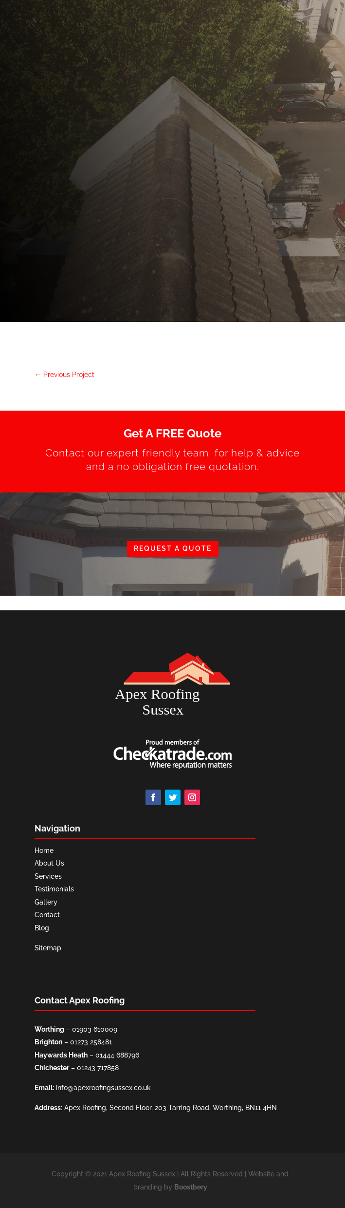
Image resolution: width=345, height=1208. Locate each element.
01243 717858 (98, 1068)
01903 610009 (94, 1029)
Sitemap (48, 948)
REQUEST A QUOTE (173, 548)
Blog (42, 928)
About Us (49, 863)
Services (48, 876)
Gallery (46, 902)
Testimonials (54, 889)
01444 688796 (117, 1055)
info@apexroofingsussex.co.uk (103, 1088)
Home (44, 850)
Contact (47, 915)
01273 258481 (91, 1042)
